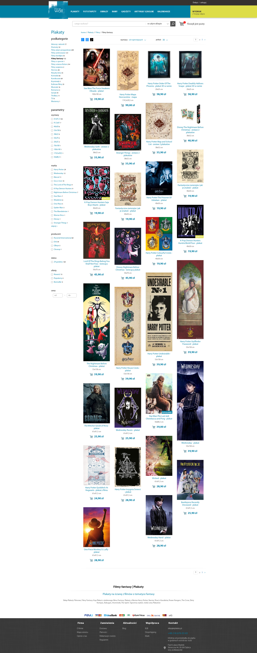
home (83, 33)
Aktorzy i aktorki (58, 44)
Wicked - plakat (150, 444)
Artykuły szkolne (144, 12)
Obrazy (104, 12)
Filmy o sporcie (57, 62)
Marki (147, 636)
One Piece (58, 204)
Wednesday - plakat (177, 414)
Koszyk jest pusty (191, 24)
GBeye (57, 246)
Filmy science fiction (60, 64)
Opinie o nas (82, 636)
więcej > (54, 226)
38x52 (57, 134)
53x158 (57, 130)
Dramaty (55, 47)
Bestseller (58, 282)
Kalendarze (164, 12)
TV (53, 99)
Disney (57, 219)
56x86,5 (57, 157)
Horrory (55, 70)
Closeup (58, 249)
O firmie (80, 628)
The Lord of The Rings (63, 185)
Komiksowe (57, 79)
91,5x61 (57, 123)
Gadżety (126, 12)
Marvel (57, 177)
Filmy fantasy (58, 59)
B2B (146, 628)
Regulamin (104, 639)
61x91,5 (58, 119)
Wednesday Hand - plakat (150, 501)
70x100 (57, 146)
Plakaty (57, 32)
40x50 (57, 127)
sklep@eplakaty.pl (175, 628)
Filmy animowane (59, 53)
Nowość (58, 274)
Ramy (115, 12)
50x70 (57, 138)
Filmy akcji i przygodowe (62, 50)
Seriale (54, 93)
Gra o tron (59, 181)
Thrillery (55, 96)
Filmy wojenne (57, 67)
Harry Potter (60, 170)
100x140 (58, 149)
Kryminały (56, 82)
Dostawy (103, 628)
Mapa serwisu (82, 632)
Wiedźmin (58, 200)
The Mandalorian (61, 212)
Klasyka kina (57, 73)
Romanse (55, 90)
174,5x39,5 (58, 153)
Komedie (55, 76)
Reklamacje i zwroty (108, 636)
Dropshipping (150, 632)
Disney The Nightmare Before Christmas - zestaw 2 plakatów (177, 126)
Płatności (103, 632)
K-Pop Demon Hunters (63, 189)
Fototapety (89, 12)
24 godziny (60, 262)
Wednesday (59, 173)
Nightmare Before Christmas (66, 192)
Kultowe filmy (57, 84)
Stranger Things (61, 223)
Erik (56, 242)
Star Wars (58, 196)
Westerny (55, 101)
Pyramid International (63, 238)
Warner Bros (59, 215)
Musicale (55, 87)
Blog (124, 628)
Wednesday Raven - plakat (123, 399)
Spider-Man (59, 208)
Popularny (58, 278)
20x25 (57, 142)
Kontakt (173, 622)
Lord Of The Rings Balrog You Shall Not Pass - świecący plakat (97, 250)
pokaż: (158, 40)
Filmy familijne (58, 56)
